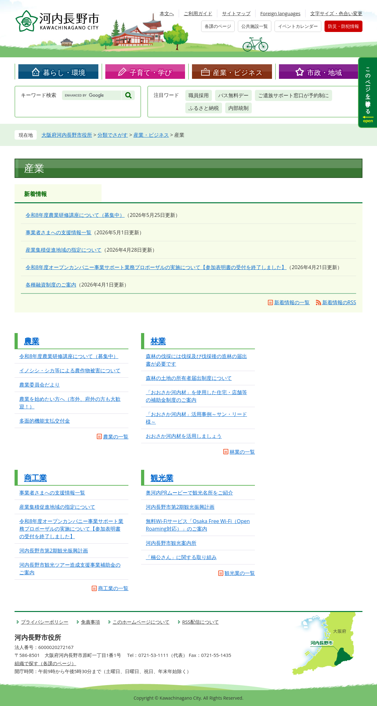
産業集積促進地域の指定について (64, 249)
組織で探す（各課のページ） (45, 663)
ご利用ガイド (198, 13)
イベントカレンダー (298, 26)
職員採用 (198, 95)
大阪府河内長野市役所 (66, 134)
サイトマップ (236, 13)
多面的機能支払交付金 (44, 420)
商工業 (35, 477)
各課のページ (218, 26)
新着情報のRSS (339, 302)
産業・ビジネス (238, 72)
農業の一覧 (115, 436)
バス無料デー (233, 95)
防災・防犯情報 (343, 26)
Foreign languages (280, 13)
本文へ (167, 13)
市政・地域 (324, 72)
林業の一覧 (242, 451)
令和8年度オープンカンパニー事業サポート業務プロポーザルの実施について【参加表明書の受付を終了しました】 (156, 267)
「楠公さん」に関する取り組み (181, 557)
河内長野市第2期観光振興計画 (53, 550)
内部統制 (238, 107)
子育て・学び (151, 72)
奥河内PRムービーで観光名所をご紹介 (189, 492)
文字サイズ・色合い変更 (336, 13)
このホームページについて (141, 622)
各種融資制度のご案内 (51, 284)
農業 (31, 341)
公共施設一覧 (254, 26)
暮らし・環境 (64, 72)
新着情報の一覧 (292, 302)
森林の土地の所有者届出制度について (189, 378)
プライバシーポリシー (44, 622)
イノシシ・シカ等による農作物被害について (70, 370)
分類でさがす (112, 134)
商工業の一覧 (113, 588)
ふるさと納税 (203, 107)
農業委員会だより (39, 384)
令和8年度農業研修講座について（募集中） (75, 214)
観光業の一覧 (240, 573)
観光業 (162, 477)
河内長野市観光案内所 (171, 542)
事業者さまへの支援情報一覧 (58, 232)
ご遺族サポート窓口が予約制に (293, 95)
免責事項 (90, 622)
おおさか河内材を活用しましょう (184, 435)
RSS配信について (200, 622)
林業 (158, 341)
